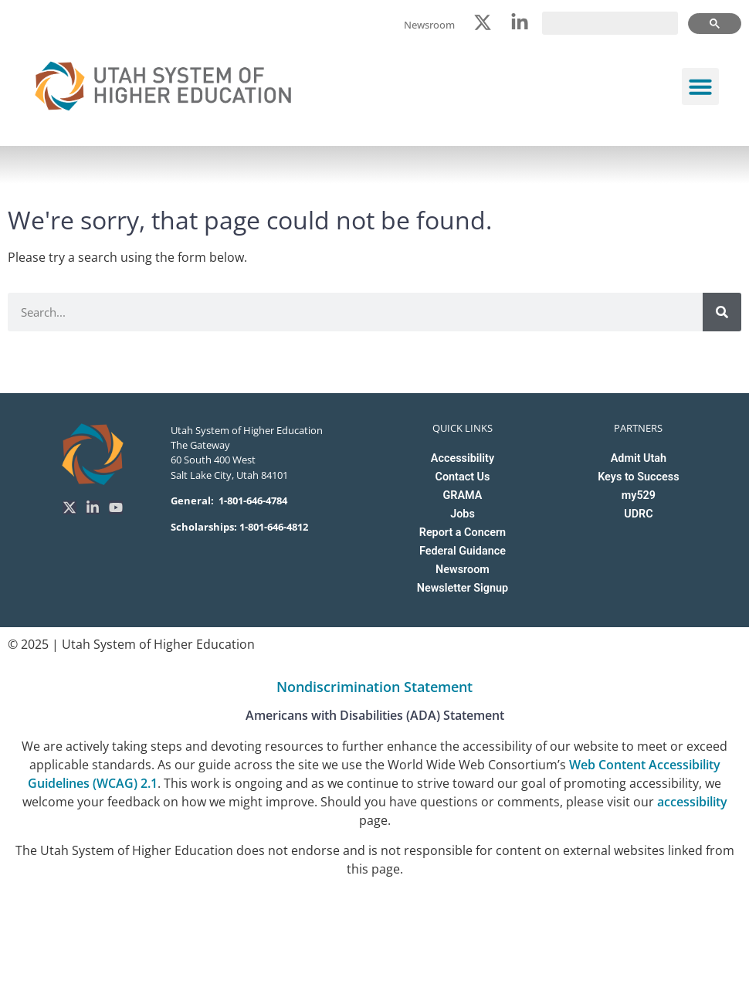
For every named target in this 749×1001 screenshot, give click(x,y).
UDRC (638, 514)
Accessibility (462, 458)
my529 (639, 495)
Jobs (462, 514)
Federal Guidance (462, 551)
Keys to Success (638, 477)
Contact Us (463, 477)
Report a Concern (462, 532)
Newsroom (463, 569)
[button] (700, 86)
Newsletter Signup (462, 588)
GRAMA (463, 495)
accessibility (692, 801)
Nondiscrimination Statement (374, 686)
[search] (610, 23)
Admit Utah (638, 458)
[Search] (722, 312)
